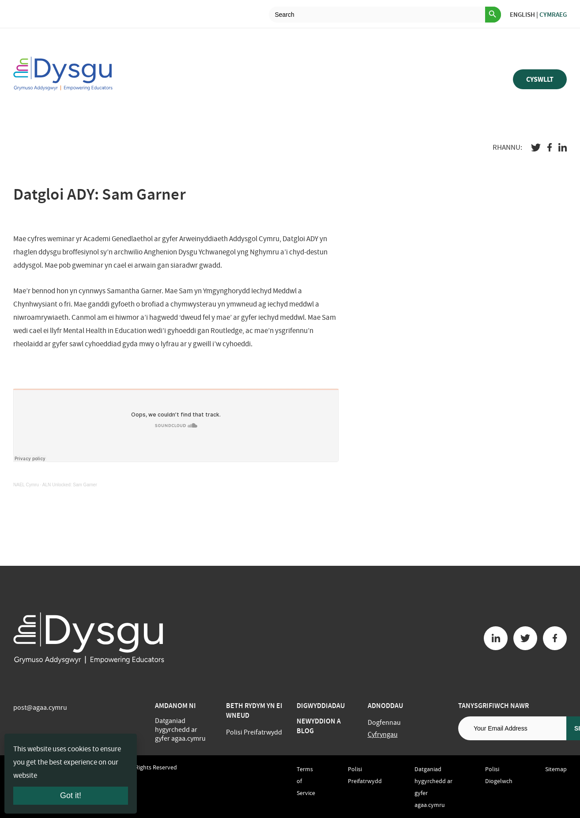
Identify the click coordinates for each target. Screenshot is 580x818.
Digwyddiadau (321, 705)
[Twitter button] (525, 638)
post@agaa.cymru (40, 707)
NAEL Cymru (26, 484)
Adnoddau (385, 705)
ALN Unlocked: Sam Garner (69, 484)
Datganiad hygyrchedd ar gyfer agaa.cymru (180, 729)
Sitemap (556, 769)
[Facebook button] (555, 638)
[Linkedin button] (496, 638)
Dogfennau (384, 722)
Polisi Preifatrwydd (254, 732)
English (522, 14)
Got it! (70, 795)
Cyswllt (540, 79)
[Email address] (512, 728)
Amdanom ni (175, 705)
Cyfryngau (383, 734)
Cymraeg (553, 14)
